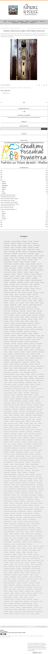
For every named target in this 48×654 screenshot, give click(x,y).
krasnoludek (11, 560)
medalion (18, 566)
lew (31, 282)
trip (21, 321)
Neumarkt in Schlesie (27, 497)
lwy (15, 564)
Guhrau (12, 468)
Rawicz (5, 407)
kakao (14, 554)
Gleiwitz (15, 278)
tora (21, 595)
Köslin (22, 306)
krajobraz (28, 276)
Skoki (11, 515)
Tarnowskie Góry (28, 360)
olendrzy (25, 574)
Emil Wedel (6, 460)
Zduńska (25, 417)
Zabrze (31, 288)
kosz (23, 558)
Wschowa (24, 300)
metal (34, 276)
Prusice (16, 405)
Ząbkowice (6, 419)
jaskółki (39, 300)
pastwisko (13, 578)
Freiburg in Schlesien (8, 327)
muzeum (16, 319)
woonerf (14, 605)
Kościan (11, 482)
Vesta (10, 525)
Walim (5, 415)
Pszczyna (22, 405)
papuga (30, 576)
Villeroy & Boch (39, 413)
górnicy (5, 368)
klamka (11, 302)
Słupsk (35, 272)
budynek (29, 292)
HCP (35, 468)
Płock (18, 333)
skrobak (20, 591)
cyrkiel (16, 317)
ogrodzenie (26, 372)
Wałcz (10, 415)
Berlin (27, 290)
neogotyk (33, 570)
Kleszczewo (13, 480)
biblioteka (37, 364)
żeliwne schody (7, 261)
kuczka (11, 319)
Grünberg (19, 272)
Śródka (23, 439)
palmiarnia (24, 576)
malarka (26, 564)
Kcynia (34, 478)
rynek (10, 339)
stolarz (29, 435)
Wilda (23, 292)
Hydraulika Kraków (33, 390)
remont (5, 587)
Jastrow (32, 474)
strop (11, 593)
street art (36, 435)
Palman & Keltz (18, 503)
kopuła (18, 558)
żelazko (29, 441)
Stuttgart (12, 519)
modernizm (12, 255)
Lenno (10, 486)
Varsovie (32, 362)
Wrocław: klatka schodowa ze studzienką (8, 196)
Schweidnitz (18, 288)
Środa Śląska (17, 611)
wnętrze (5, 243)
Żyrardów (16, 441)
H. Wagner (30, 468)
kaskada (35, 554)
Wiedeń (5, 364)
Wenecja (34, 525)
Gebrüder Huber (33, 464)
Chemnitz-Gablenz (19, 456)
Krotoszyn (13, 298)
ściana (18, 270)
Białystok (24, 296)
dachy (37, 335)
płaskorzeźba (7, 376)
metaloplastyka (15, 429)
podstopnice (12, 433)
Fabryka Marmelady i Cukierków (26, 460)
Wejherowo (16, 415)
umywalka (17, 599)
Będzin (5, 325)
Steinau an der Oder (35, 515)
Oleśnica (32, 353)
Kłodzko (26, 280)
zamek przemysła (7, 609)
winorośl (27, 380)
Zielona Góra (6, 272)
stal (32, 591)
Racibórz (35, 405)
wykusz (35, 605)
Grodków (16, 345)
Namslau (6, 497)
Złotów (22, 419)
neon (38, 570)
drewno (23, 251)
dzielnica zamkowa (21, 544)
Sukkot (18, 519)
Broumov (37, 454)
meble (11, 294)
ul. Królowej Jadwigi (8, 599)
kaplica (19, 554)
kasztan (22, 425)
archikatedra (38, 531)
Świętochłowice (38, 611)
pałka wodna (29, 578)
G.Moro (5, 464)
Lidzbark (16, 486)
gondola (29, 548)
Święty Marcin (37, 439)
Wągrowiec (13, 417)
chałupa (5, 421)
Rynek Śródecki (21, 511)
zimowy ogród (21, 609)
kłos (16, 427)
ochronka (16, 572)
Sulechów (6, 335)
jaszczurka (29, 552)
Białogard (20, 384)
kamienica (6, 241)
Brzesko (37, 384)
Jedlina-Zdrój (12, 476)
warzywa (29, 599)
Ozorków (37, 501)
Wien (22, 415)
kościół (5, 319)
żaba (32, 613)
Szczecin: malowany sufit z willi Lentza (8, 200)
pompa (32, 374)
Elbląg (34, 325)
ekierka (26, 317)
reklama (6, 247)
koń (27, 558)
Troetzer (6, 523)
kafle (29, 241)
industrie (12, 552)
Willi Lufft (23, 527)
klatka (41, 292)
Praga (13, 333)
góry (31, 423)
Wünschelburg (31, 527)
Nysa (5, 353)
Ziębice (29, 300)
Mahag (5, 398)
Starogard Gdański (30, 411)
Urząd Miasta (25, 362)
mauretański (6, 429)
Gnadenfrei (6, 466)
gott (34, 548)
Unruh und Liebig (34, 523)
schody (35, 247)
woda (32, 380)
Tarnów (5, 276)
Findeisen (27, 462)
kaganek (16, 425)
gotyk (20, 423)
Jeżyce (11, 306)
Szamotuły (12, 335)
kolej (24, 556)
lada (5, 370)
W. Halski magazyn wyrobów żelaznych (21, 525)
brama (41, 255)
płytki (10, 257)
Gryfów (33, 466)
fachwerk (26, 366)
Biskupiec (26, 452)
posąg (25, 433)
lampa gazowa (35, 560)
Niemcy (35, 497)
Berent (39, 450)
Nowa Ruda (41, 351)
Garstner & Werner (19, 464)
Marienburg (17, 398)
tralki (11, 321)
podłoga (26, 261)
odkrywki (32, 313)
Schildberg (38, 407)
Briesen (32, 384)
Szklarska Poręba (29, 413)
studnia (33, 268)
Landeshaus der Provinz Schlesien (27, 484)
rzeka (5, 435)
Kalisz (32, 274)
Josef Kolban (30, 476)
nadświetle (23, 319)
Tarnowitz (13, 360)
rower (25, 376)
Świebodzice (13, 341)
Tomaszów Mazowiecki (15, 362)
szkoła (15, 339)
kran (33, 425)
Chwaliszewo (33, 386)
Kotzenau (12, 394)
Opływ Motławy (30, 501)
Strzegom (15, 413)
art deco (28, 419)
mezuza (18, 313)
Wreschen (35, 315)
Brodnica (31, 454)
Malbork (11, 398)
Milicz (31, 398)
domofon (24, 542)
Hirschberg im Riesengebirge (34, 304)
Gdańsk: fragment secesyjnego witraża (7, 205)
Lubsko (25, 349)
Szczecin (5, 255)
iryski (23, 552)
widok (19, 437)
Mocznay (6, 331)
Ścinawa (5, 611)
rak (37, 585)
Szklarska (21, 413)
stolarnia (6, 593)
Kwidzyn (11, 329)
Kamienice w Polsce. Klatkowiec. (14, 626)
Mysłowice (19, 331)
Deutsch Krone (7, 388)
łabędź (11, 439)
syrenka (34, 593)
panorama (22, 294)
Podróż (34, 306)
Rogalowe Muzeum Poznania (10, 511)
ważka (5, 380)
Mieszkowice (25, 398)
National (18, 497)
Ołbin (38, 353)
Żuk (27, 613)
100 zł (40, 441)
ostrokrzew (12, 576)
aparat (31, 531)
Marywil (26, 329)
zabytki (17, 607)
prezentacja (11, 585)
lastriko (10, 370)
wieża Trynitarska (18, 380)
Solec (40, 409)
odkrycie (32, 572)
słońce (31, 302)
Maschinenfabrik (31, 488)
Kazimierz (6, 394)
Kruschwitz (31, 482)
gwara (5, 550)
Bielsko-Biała (12, 268)
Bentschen (20, 341)
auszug (10, 533)
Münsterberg (21, 298)
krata (38, 425)
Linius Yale (22, 486)
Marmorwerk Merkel (21, 488)
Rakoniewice (6, 509)
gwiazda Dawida (39, 366)
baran (22, 533)
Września (41, 315)
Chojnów (25, 343)
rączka (10, 435)
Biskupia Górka (33, 341)
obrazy (5, 290)
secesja (23, 241)
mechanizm (11, 566)
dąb (42, 335)
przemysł (31, 433)
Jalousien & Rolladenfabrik (10, 474)
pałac (17, 374)
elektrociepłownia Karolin (9, 546)
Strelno (38, 517)
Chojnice (19, 343)
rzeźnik (12, 274)
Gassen (26, 464)
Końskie (5, 482)
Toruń (36, 253)
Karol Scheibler (27, 478)
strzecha (17, 593)
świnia (16, 613)
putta (13, 272)
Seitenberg (21, 409)
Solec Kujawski (7, 411)
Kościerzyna (24, 482)
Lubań (24, 396)
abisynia (38, 529)
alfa (17, 531)
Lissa (19, 292)
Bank (20, 450)
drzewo (27, 421)
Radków (41, 507)
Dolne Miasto (38, 343)
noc (20, 372)
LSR (17, 484)
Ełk (27, 388)
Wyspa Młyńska (23, 364)
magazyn (20, 564)
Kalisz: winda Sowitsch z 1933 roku (7, 207)
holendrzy (24, 550)
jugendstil (17, 247)
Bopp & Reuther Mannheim (21, 454)
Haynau (28, 345)
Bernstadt (30, 323)
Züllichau (32, 335)
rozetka (35, 587)
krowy (5, 427)
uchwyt (30, 597)
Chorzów (19, 268)
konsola (41, 556)
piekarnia (38, 313)
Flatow (32, 388)
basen (27, 533)
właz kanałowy (35, 339)
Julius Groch (6, 478)
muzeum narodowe (35, 568)
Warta (37, 362)
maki (28, 370)
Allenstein (6, 270)
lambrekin (6, 274)
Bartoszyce (33, 450)
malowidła (33, 243)
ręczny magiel (20, 589)
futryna (41, 546)
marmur (34, 427)
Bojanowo (6, 454)
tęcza (25, 597)
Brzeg (41, 302)
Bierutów (36, 323)
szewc (5, 595)
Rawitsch (11, 407)
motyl (5, 431)
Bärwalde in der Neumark (15, 386)
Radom (32, 261)
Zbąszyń (25, 335)
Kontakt (32, 22)
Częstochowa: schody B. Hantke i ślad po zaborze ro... (10, 204)
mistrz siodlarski (26, 566)
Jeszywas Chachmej (21, 476)
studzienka (34, 294)
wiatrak (10, 380)
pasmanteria (6, 578)
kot (16, 302)
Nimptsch (6, 499)
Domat (9, 458)
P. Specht (11, 503)
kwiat (18, 249)
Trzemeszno (12, 523)
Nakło (5, 351)
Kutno (12, 484)
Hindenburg (35, 284)
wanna (23, 599)
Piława (5, 505)
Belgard (14, 384)
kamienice (21, 257)
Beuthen (15, 261)
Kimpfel (40, 478)
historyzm (35, 292)
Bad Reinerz (14, 450)
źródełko (22, 613)
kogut (29, 368)
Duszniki (15, 458)
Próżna (30, 507)
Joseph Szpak (38, 476)
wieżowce (32, 437)
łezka (38, 609)
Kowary (32, 347)
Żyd (39, 382)
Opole (30, 286)
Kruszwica (39, 482)
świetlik (19, 274)
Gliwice (21, 278)
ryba (40, 587)
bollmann (24, 535)
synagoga (15, 378)
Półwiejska (28, 405)
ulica (39, 268)
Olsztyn (13, 270)
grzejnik (39, 548)
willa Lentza (39, 437)
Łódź (5, 251)
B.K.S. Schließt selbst (20, 323)
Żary (17, 284)
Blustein (37, 452)
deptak (21, 317)
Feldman (37, 460)
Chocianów (25, 386)
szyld (26, 302)
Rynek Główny (30, 407)
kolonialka (33, 317)
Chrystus (28, 456)
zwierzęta (6, 341)
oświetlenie (21, 431)
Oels (27, 353)
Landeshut (6, 396)
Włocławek (25, 288)
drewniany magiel (37, 542)
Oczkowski (15, 501)
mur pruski (25, 313)
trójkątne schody (39, 378)
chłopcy (11, 421)
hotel (39, 423)
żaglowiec (6, 323)
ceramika (38, 419)
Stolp (30, 272)
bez (33, 419)
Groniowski (28, 327)
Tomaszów (6, 362)
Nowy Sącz (33, 331)
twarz (20, 597)
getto (15, 423)
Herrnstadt (6, 472)
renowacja (16, 290)
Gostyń (22, 327)
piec (15, 257)
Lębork (30, 349)
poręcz (10, 290)
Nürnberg (36, 499)
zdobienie (6, 439)
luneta (5, 564)
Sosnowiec (12, 300)
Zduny (19, 417)
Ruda (16, 407)
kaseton (29, 554)
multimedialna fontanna (9, 568)
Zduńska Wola (32, 417)
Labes (5, 349)
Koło (40, 480)
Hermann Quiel (35, 470)
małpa (5, 566)
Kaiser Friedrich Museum (17, 478)
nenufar (29, 319)
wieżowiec (26, 601)
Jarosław (6, 306)
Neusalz (27, 351)
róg (9, 589)
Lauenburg (19, 349)
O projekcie (24, 22)
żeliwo (33, 257)
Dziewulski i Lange (8, 345)
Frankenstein (39, 388)
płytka (35, 282)
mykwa (5, 570)
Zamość (30, 364)
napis (24, 245)
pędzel (33, 585)
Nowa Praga (26, 331)
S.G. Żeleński (39, 270)
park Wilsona (37, 576)
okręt (19, 574)
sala (35, 376)
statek (24, 435)
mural (16, 294)
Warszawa (6, 249)
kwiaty (12, 245)
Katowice (25, 270)
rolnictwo (28, 587)
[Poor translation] (5, 634)
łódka (14, 382)
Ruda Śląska (22, 407)
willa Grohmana (34, 601)
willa (5, 268)
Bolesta (12, 454)
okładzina (33, 372)
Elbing (28, 325)
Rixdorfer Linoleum (27, 509)
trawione (6, 437)
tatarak (16, 595)
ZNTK (5, 529)
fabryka (5, 337)
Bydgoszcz (11, 251)
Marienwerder (19, 329)
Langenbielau (11, 349)
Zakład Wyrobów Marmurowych (20, 529)
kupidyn (23, 560)
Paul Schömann (33, 503)
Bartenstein (26, 450)
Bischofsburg (19, 452)
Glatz (30, 284)
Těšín (28, 523)
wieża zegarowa (18, 601)
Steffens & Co (26, 515)
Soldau (35, 409)
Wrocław (29, 247)
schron (10, 591)
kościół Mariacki (37, 368)
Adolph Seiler (7, 384)
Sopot (25, 272)
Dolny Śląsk (15, 388)
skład (19, 435)
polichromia (39, 337)
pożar (5, 585)
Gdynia (36, 296)
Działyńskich (30, 458)
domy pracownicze (19, 421)
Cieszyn (32, 290)
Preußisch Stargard (8, 405)
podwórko (14, 253)
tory (25, 595)
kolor (29, 556)
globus (23, 548)
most (31, 429)
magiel (28, 427)
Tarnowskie (20, 360)
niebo (5, 572)
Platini (18, 505)
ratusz (5, 339)
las (41, 560)
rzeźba (30, 376)
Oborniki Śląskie (7, 501)
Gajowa (10, 464)
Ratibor (41, 405)
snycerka (20, 255)
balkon (17, 276)
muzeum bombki (26, 568)
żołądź (35, 441)
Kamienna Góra (13, 347)
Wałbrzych (19, 282)
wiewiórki (25, 437)
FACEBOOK (20, 21)
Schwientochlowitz (27, 513)
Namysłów (12, 497)
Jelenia (12, 280)
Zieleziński (32, 529)
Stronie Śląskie (7, 413)
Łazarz (5, 284)
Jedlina (5, 476)
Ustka (5, 525)
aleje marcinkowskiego (9, 531)
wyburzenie (29, 605)
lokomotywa (22, 427)
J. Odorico (24, 472)
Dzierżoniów (12, 304)
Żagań (34, 382)
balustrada (35, 245)
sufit (11, 247)
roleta (19, 376)
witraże (12, 243)
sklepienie (40, 376)
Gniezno (27, 278)
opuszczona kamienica (8, 374)
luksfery (39, 562)
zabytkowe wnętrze (15, 296)
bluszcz (12, 535)
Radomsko (23, 333)
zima (22, 290)
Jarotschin (26, 392)
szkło (12, 259)
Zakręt (9, 529)
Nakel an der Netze (38, 349)
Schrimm (35, 333)
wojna (35, 603)
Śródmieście (20, 382)
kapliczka (38, 288)
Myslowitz (12, 331)
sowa (9, 378)
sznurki (10, 595)
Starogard (21, 411)
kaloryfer (6, 313)
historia (11, 337)
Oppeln (35, 286)
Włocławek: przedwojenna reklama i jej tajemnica (9, 198)
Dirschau (31, 343)
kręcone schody (27, 255)
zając (5, 382)
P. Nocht (5, 503)
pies (40, 578)
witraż (35, 241)
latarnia (6, 562)
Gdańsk (39, 257)
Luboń (33, 486)
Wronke (10, 364)
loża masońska (22, 370)
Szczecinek (6, 360)
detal (18, 245)
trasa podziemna (7, 597)
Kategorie (34, 21)
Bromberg (39, 251)
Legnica (23, 259)
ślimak (5, 613)
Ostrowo (34, 298)
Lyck (29, 396)
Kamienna (6, 347)
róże (14, 589)
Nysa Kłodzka (29, 499)
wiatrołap (6, 601)
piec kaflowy (21, 253)
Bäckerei (6, 386)
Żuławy (10, 441)
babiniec (16, 533)
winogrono (27, 339)
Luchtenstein (39, 486)
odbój (27, 572)
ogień (38, 572)
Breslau (12, 249)
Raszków (19, 509)
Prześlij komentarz (6, 93)
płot (39, 276)
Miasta (27, 21)
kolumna (28, 425)
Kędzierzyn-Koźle (27, 394)
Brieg (36, 302)
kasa (24, 554)
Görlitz (24, 304)
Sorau (5, 282)
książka (18, 560)
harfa (18, 550)
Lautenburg (39, 484)
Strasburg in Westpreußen (29, 517)
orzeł (31, 574)
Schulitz (12, 513)
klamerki (6, 556)
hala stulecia (12, 550)
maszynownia (38, 564)
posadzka (6, 245)
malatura (13, 313)
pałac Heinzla (21, 578)
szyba (20, 378)
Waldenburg (11, 282)
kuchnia (10, 427)
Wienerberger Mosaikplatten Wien (11, 527)
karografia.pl (43, 626)
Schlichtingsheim (36, 511)
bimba (5, 366)
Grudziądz (6, 280)
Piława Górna (11, 505)
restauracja (37, 433)
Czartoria (34, 456)
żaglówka (23, 441)
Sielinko (5, 515)
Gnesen (19, 304)
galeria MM (12, 548)
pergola (36, 578)
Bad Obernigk (6, 450)
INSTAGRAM (12, 21)
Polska (39, 298)
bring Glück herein (38, 535)
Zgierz (38, 417)
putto (40, 319)
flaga (29, 546)
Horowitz (13, 472)
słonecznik (30, 378)
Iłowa (14, 392)
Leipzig (5, 486)
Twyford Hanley (20, 523)
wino (41, 601)
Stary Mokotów (17, 515)
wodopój (10, 603)
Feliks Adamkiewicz (8, 462)
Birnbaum (12, 452)
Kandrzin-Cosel (34, 392)
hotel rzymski (32, 550)
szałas (40, 593)
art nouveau (29, 253)
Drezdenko (17, 325)
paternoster (36, 431)
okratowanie (6, 574)
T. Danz (14, 521)
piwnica (22, 374)
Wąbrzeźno (6, 417)
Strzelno (6, 519)
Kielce (20, 286)
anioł (21, 531)
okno (35, 259)
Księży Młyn (6, 484)
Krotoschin (6, 298)
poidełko (20, 433)
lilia (15, 370)
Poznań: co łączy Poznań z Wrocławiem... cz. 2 (9, 209)
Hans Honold (19, 470)
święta (5, 441)
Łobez (9, 382)
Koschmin (26, 347)
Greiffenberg (26, 466)
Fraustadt (30, 296)
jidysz (15, 368)
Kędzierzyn (19, 394)
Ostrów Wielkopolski (35, 280)
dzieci (32, 421)
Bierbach (6, 452)
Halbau (12, 390)
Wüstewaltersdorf (37, 415)
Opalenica (22, 501)
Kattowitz (32, 270)
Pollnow (30, 505)
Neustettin (34, 351)
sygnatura (6, 296)
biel (31, 533)
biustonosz (6, 535)
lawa (11, 562)
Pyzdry (35, 507)
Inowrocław (13, 286)
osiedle (35, 574)
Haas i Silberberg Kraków (9, 470)
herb (35, 300)
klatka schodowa (15, 241)
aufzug (5, 533)
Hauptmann (27, 470)
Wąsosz (37, 527)
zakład (34, 607)
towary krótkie (32, 595)
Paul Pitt (26, 503)
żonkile (36, 613)
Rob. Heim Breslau (38, 509)
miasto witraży (7, 372)
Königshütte (26, 268)
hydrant (6, 552)
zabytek (11, 607)
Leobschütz (18, 396)
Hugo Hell (24, 390)
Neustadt (28, 298)
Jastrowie (38, 474)
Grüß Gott (6, 468)
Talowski (20, 521)
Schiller (28, 511)
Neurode (15, 351)
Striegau (38, 411)
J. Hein (18, 472)
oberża (10, 572)
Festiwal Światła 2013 (18, 462)
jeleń (35, 552)
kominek (5, 294)
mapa (32, 564)
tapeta (17, 315)
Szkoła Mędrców (31, 519)
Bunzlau (13, 343)
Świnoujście (28, 382)
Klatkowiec (6, 253)
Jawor (38, 345)
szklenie (5, 321)
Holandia (18, 390)
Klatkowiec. (6, 480)
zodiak (28, 609)
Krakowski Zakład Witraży (9, 292)
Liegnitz (29, 259)
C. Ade (5, 456)
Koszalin (17, 306)
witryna (22, 315)
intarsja (18, 552)
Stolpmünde (18, 517)
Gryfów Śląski (40, 466)
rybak (5, 589)
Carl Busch (11, 456)
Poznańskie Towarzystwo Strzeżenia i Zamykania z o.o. (15, 507)
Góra (17, 468)
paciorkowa (28, 431)
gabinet (5, 548)
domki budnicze (16, 542)
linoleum (26, 562)
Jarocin (19, 392)
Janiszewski (20, 474)
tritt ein (15, 597)
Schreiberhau (7, 409)
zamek (26, 321)
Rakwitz (13, 509)
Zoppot (25, 282)
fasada (19, 546)
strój (22, 593)
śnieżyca (11, 613)
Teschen (18, 300)
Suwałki (24, 519)
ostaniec (5, 576)
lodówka (33, 562)
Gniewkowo (13, 466)
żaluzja (12, 323)
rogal (10, 587)
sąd (25, 378)
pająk (18, 576)
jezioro (10, 425)
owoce (35, 319)
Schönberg (36, 513)
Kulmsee (5, 329)
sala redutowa (29, 589)
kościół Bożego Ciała (34, 558)
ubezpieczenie (13, 437)
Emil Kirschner (39, 458)
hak (35, 423)
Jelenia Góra (19, 280)
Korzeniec (29, 480)
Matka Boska (40, 488)
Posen (29, 245)
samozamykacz (37, 589)
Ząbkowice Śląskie (14, 419)
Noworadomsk (13, 499)
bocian (18, 535)
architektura (30, 249)
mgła (22, 429)
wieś (11, 601)
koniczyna (35, 556)
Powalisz (36, 505)
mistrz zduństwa (35, 566)
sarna (5, 591)
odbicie (22, 572)
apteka (11, 276)
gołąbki (25, 423)
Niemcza (41, 497)
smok (5, 378)
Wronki (16, 364)
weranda (35, 599)
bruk (11, 317)
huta (38, 550)
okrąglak (14, 574)
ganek (18, 548)
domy (29, 542)
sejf (15, 435)
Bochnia (26, 384)
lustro (10, 564)
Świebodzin (29, 439)
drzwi (23, 247)
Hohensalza (6, 286)
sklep (23, 249)
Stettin (35, 255)
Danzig (17, 259)
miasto (33, 370)
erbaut (37, 421)
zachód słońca (39, 380)
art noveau (25, 243)
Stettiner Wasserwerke (9, 517)
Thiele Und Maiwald (33, 521)
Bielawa (26, 341)
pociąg (27, 374)
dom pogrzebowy (7, 542)
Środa (11, 611)
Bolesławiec (6, 343)
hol (10, 368)
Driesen (23, 325)
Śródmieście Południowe (27, 611)
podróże (28, 294)
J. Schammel (31, 472)
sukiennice (28, 593)
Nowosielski (21, 499)
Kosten (35, 480)
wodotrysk (16, 603)
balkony (6, 317)
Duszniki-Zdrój (22, 458)
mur (23, 337)
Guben (34, 327)
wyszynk (6, 607)
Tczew (35, 360)
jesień (5, 425)
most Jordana (38, 429)
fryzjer (32, 366)
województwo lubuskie (26, 603)
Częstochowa (23, 284)
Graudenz (34, 278)
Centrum (6, 304)
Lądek (34, 396)
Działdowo (22, 388)
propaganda (18, 585)
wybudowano (21, 605)
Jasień (26, 474)
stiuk (41, 282)
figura (24, 546)
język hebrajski (7, 554)
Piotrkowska (6, 333)
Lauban (12, 396)
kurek (29, 560)
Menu (5, 21)
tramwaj (16, 321)
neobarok (26, 570)
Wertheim (19, 335)
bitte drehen (37, 533)
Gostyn (16, 327)
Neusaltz (22, 351)
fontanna (35, 546)
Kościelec (17, 482)
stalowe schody (7, 278)
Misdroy (32, 329)
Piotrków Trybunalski (8, 288)
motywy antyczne (12, 431)
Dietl (5, 458)
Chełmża (11, 325)
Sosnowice (14, 411)
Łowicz (33, 609)
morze (27, 429)
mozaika (21, 302)
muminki (18, 568)
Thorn (5, 257)
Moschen (37, 398)
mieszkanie (15, 372)
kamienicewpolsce (22, 368)
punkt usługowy (39, 374)
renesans (14, 376)
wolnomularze (7, 605)
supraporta (11, 315)
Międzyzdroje (39, 329)
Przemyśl (38, 274)
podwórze (6, 259)
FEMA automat (14, 460)
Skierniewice (29, 409)
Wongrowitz (27, 415)
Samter (29, 333)
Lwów (5, 488)
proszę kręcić (26, 585)
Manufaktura (11, 488)
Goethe (19, 466)
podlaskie (6, 433)
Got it (40, 652)
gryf (22, 276)
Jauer (33, 345)
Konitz (20, 347)
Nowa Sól (28, 306)
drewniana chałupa (18, 366)
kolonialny (40, 317)
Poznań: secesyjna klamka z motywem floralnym (9, 202)
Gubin (39, 327)
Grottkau (22, 345)
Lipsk (28, 486)
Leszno (25, 286)
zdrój (31, 321)
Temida (25, 521)
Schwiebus (18, 513)
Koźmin (37, 347)
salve (5, 315)
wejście (20, 339)
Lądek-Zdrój (40, 396)
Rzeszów (28, 315)
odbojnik (28, 337)
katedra (5, 302)
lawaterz (16, 562)
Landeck (35, 394)
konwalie (12, 558)
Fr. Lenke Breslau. (35, 462)
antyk (26, 531)
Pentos (40, 503)
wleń (5, 603)
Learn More (35, 652)
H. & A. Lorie (23, 468)
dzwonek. (29, 544)
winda (37, 249)
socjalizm (27, 591)
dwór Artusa (6, 544)
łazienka (17, 439)
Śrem (36, 321)
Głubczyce (6, 390)
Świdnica (11, 284)
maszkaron (18, 337)
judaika (27, 257)
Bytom (20, 261)
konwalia (6, 558)
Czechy (39, 456)
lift (21, 562)
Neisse (10, 351)
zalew (40, 607)
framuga (10, 423)
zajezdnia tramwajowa (26, 607)
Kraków (17, 251)
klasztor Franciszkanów (15, 556)
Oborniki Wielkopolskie (19, 353)
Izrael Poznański (7, 392)
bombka (30, 535)
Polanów (24, 505)
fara (5, 423)
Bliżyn (32, 452)
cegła (10, 366)
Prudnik (5, 300)
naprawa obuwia (18, 570)
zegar (15, 609)
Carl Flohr (25, 274)
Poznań (18, 243)
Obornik (10, 353)
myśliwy (11, 570)
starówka (38, 591)
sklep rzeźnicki (31, 251)
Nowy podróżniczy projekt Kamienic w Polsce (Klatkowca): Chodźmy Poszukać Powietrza (24, 142)
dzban (13, 544)
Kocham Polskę (22, 480)
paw (33, 337)
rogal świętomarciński (19, 587)
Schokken (6, 513)
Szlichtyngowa (7, 521)
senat (15, 591)
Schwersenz (14, 409)
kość (5, 560)
